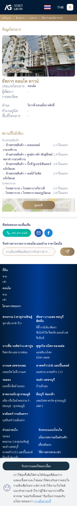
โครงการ (20, 17)
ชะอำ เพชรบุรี (45, 379)
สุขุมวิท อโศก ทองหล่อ (50, 346)
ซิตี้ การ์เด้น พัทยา (46, 327)
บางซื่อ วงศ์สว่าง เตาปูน (17, 346)
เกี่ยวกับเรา (45, 444)
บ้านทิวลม (42, 386)
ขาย (4, 276)
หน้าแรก (6, 17)
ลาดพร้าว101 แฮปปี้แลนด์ (52, 365)
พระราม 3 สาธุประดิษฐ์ (17, 316)
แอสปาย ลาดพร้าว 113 (49, 372)
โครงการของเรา (11, 306)
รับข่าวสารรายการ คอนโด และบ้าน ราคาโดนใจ (32, 243)
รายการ (33, 17)
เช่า (4, 281)
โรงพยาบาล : (9, 183)
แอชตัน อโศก (44, 352)
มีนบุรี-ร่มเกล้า (45, 394)
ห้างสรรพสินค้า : (11, 140)
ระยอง (6, 379)
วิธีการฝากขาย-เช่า (50, 452)
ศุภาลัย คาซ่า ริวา (12, 323)
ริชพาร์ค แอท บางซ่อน (15, 352)
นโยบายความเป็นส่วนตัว (53, 437)
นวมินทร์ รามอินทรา (15, 413)
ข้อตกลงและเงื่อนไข (50, 430)
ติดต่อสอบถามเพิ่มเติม (16, 224)
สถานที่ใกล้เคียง (12, 133)
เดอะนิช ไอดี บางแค (14, 372)
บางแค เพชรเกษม (14, 365)
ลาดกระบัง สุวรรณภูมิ (16, 394)
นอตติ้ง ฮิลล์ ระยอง (13, 386)
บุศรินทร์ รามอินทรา (13, 420)
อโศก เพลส (42, 357)
